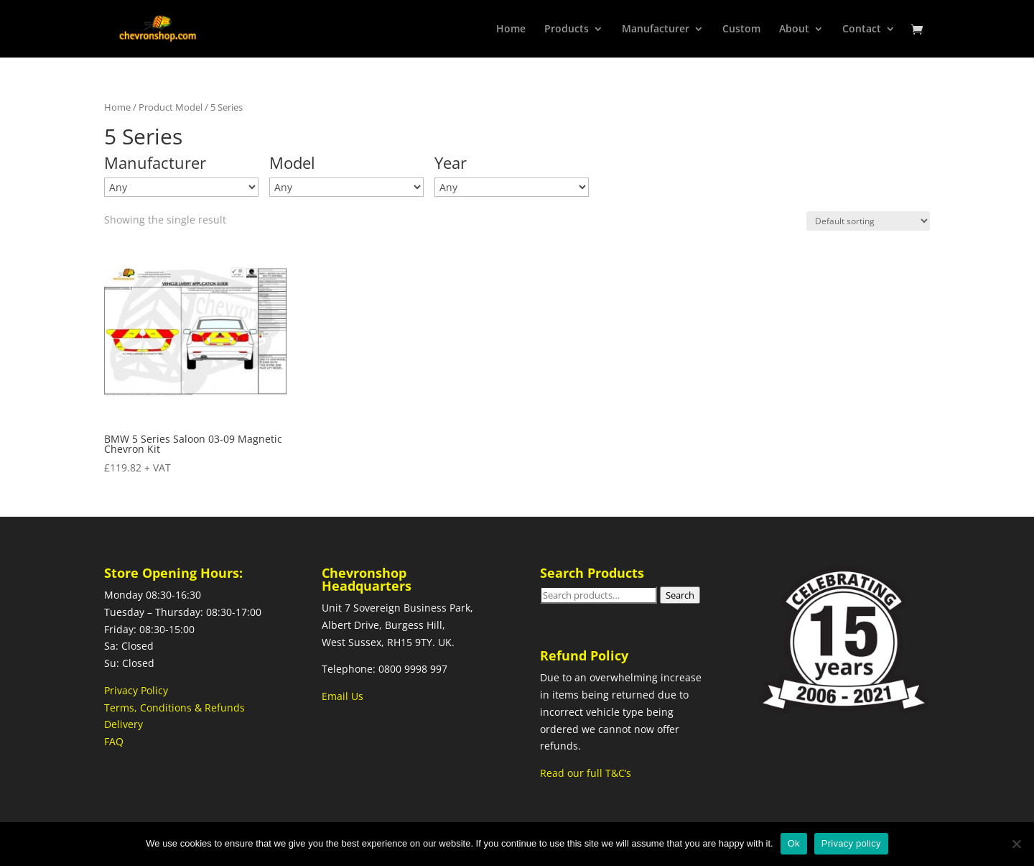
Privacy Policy (136, 690)
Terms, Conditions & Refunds (174, 707)
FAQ (114, 741)
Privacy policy (851, 843)
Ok (794, 843)
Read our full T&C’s (585, 773)
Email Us (342, 696)
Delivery (123, 724)
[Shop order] (868, 221)
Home (117, 107)
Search (680, 595)
